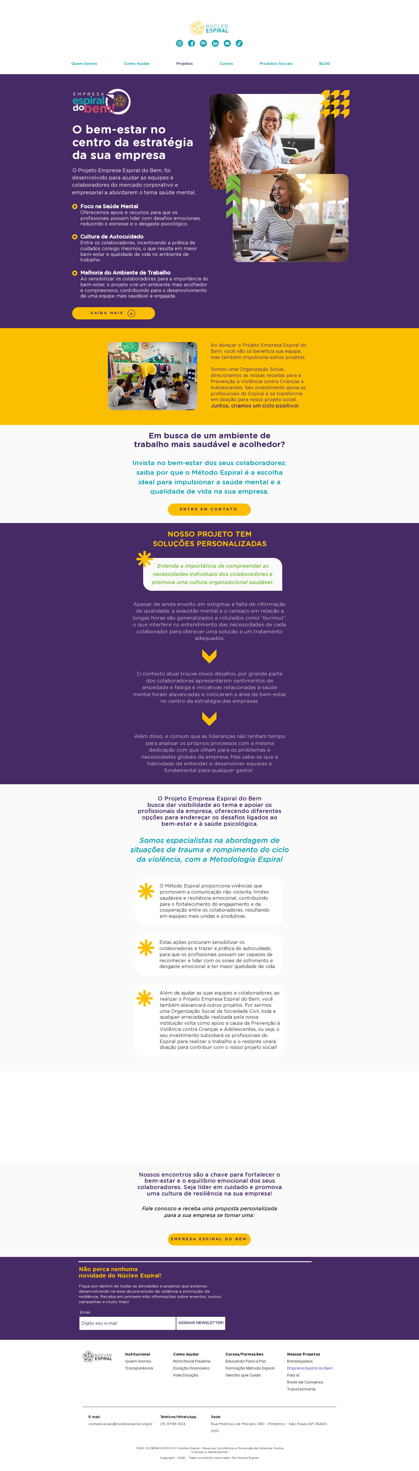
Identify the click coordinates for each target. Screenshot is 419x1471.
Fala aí (293, 1375)
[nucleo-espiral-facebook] (191, 43)
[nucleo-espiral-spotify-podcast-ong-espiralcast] (203, 43)
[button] (209, 510)
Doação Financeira (191, 1368)
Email (85, 1313)
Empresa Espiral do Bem (310, 1368)
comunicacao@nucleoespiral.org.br (120, 1424)
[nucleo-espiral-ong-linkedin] (215, 43)
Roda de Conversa (305, 1382)
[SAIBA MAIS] (113, 313)
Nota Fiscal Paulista (191, 1361)
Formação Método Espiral (250, 1368)
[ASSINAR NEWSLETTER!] (200, 1323)
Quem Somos (138, 1361)
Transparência (139, 1368)
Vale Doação (185, 1375)
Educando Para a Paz (246, 1361)
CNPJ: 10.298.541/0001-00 (156, 1448)
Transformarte (301, 1389)
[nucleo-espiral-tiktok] (239, 43)
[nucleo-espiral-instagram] (179, 43)
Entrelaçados (300, 1361)
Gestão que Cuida (243, 1375)
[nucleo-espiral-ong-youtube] (227, 43)
